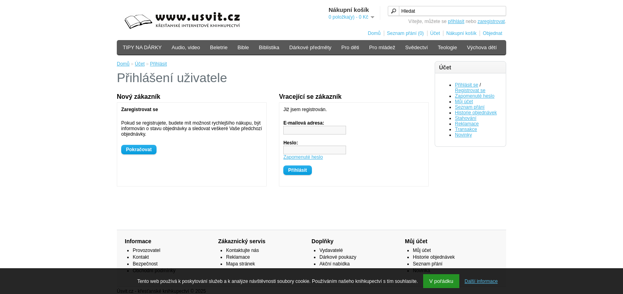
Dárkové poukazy (337, 257)
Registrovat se (470, 90)
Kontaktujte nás (242, 250)
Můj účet (464, 101)
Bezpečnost (145, 264)
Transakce (466, 129)
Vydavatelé (331, 250)
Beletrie (219, 47)
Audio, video (186, 47)
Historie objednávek (476, 112)
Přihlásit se (466, 85)
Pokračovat (139, 149)
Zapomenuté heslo (474, 96)
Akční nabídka (334, 264)
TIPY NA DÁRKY (142, 47)
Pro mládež (382, 47)
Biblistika (269, 47)
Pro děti (350, 47)
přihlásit (456, 21)
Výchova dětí (482, 47)
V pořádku (441, 281)
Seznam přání (470, 107)
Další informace (480, 281)
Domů (374, 33)
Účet (435, 33)
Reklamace (467, 124)
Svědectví (416, 47)
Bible (243, 47)
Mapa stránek (240, 264)
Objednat (492, 33)
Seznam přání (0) (405, 33)
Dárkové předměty (310, 47)
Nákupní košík (461, 33)
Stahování (465, 118)
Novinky (463, 135)
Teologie (447, 47)
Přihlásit (158, 64)
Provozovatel (146, 250)
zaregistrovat (491, 21)
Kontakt (141, 257)
